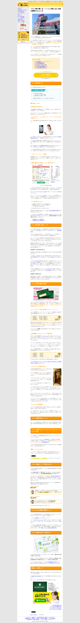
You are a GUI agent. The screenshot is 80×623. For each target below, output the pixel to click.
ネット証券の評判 (21, 12)
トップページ (20, 7)
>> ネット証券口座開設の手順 (55, 606)
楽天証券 (36, 490)
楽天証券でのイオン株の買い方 (38, 220)
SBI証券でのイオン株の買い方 (38, 219)
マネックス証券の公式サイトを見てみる (46, 75)
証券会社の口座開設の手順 (53, 559)
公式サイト (51, 359)
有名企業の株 (20, 19)
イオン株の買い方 (38, 61)
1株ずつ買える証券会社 (55, 476)
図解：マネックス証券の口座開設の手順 (48, 527)
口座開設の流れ (28, 618)
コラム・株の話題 (21, 18)
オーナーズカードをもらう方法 (41, 64)
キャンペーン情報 (21, 22)
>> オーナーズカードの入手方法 (55, 609)
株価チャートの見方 (35, 618)
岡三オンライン (37, 145)
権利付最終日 (44, 442)
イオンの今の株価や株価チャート (41, 66)
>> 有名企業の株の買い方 (56, 605)
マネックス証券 (43, 191)
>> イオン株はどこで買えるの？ (55, 607)
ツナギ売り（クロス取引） (36, 255)
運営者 (47, 621)
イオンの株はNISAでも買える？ (41, 67)
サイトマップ (50, 619)
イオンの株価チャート (37, 517)
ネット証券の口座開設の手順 (52, 210)
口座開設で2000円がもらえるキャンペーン (49, 145)
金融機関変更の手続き (52, 562)
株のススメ (47, 617)
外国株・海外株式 (21, 20)
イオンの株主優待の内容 (39, 63)
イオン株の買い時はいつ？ (40, 62)
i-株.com (32, 614)
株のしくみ (20, 15)
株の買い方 (35, 614)
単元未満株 (48, 270)
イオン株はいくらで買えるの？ (41, 65)
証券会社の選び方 (21, 11)
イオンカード (45, 336)
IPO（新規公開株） (21, 16)
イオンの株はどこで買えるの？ (36, 109)
